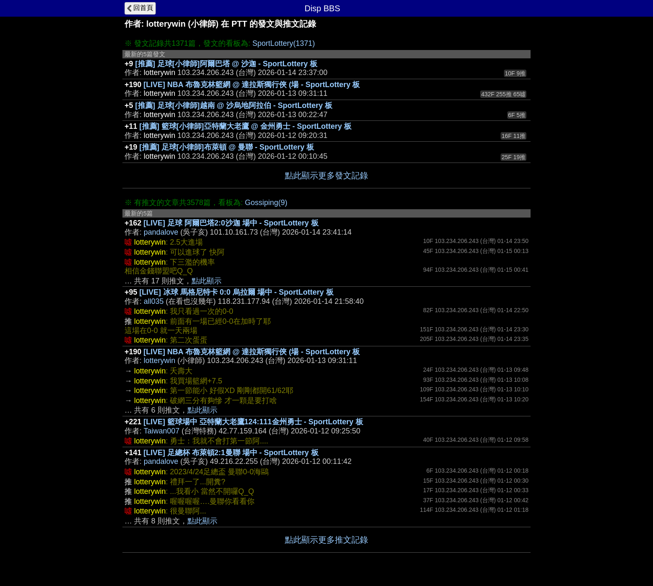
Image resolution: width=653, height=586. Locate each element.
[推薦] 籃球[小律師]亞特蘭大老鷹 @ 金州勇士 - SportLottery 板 (246, 126)
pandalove (161, 232)
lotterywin (159, 360)
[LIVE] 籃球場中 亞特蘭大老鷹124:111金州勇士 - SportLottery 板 (253, 422)
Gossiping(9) (266, 202)
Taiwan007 (161, 431)
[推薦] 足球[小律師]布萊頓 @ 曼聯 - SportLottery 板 (227, 147)
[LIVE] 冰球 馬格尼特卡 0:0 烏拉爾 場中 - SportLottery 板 (237, 292)
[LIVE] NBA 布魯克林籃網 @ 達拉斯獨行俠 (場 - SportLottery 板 (252, 84)
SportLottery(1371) (283, 43)
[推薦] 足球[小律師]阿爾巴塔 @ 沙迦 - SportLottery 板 (226, 64)
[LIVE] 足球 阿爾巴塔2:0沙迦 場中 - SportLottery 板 (231, 223)
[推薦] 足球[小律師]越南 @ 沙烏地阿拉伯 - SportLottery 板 (234, 105)
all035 (154, 301)
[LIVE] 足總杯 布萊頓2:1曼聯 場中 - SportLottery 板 (231, 452)
